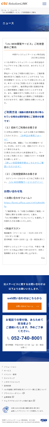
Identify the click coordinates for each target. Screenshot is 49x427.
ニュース (13, 10)
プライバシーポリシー (14, 393)
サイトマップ (9, 378)
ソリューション (10, 367)
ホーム (3, 10)
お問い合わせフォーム (24, 306)
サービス (7, 370)
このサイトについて (12, 382)
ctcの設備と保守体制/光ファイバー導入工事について (25, 389)
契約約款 (7, 385)
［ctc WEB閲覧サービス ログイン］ (26, 182)
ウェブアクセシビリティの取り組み (19, 401)
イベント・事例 (10, 374)
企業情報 (9, 397)
